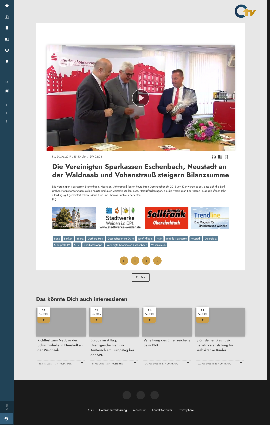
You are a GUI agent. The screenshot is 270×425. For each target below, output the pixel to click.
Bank (57, 239)
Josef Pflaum (145, 239)
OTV (77, 245)
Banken (68, 239)
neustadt (195, 239)
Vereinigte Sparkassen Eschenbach (127, 245)
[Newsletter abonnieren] (127, 395)
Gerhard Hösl (95, 239)
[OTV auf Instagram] (154, 395)
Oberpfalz (210, 239)
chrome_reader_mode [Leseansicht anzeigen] (220, 156)
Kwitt (159, 239)
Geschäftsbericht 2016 (121, 239)
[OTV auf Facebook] (140, 395)
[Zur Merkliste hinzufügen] (226, 156)
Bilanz (80, 239)
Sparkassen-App (93, 245)
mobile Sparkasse (176, 239)
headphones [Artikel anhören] (213, 156)
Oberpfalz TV (62, 245)
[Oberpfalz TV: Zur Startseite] (245, 11)
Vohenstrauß (158, 245)
